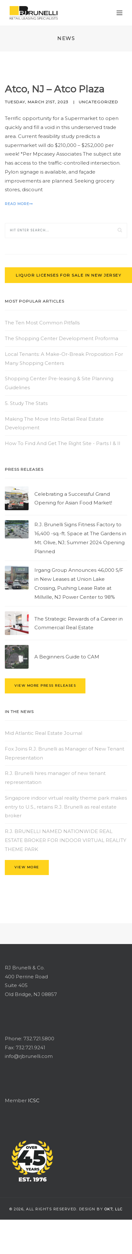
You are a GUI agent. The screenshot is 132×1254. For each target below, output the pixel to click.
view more (26, 867)
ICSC (34, 1100)
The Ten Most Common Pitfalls (42, 323)
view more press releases (45, 685)
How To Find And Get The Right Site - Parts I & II (62, 443)
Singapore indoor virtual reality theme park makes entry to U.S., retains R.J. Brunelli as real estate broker (66, 807)
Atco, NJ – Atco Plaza (54, 89)
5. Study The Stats (26, 403)
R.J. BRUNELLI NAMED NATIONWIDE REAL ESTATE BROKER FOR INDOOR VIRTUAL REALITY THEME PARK (65, 840)
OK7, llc (113, 1209)
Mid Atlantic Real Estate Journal (43, 733)
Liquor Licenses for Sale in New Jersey (68, 275)
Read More (19, 204)
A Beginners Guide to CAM (66, 657)
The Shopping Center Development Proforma (61, 338)
